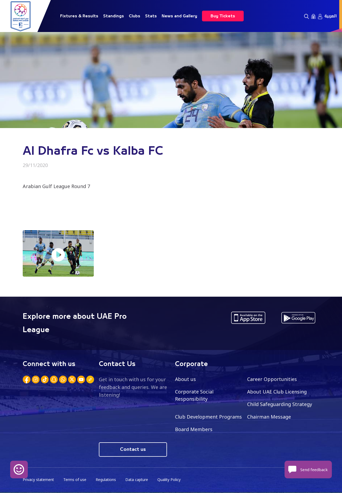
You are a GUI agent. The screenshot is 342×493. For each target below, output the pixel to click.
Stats (151, 16)
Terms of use (75, 479)
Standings (113, 16)
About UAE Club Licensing (277, 391)
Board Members (193, 429)
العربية (330, 16)
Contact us (133, 449)
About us (185, 379)
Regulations (106, 479)
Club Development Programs (208, 417)
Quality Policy (170, 479)
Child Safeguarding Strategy (279, 404)
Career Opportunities (272, 379)
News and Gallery (179, 16)
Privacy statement (39, 479)
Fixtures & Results (79, 16)
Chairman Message (269, 417)
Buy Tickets (223, 16)
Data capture (138, 479)
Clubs (134, 16)
